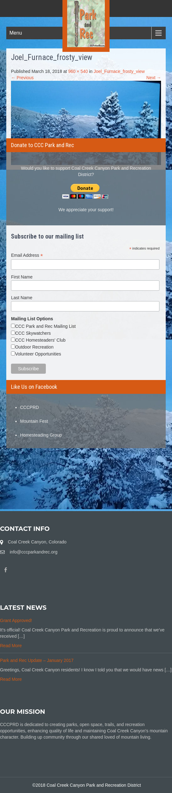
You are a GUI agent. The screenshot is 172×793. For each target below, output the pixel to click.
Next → (153, 77)
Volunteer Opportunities (38, 353)
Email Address (27, 255)
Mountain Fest (34, 421)
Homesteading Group (41, 435)
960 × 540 (78, 71)
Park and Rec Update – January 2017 (36, 660)
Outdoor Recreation (34, 347)
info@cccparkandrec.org (33, 551)
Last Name (21, 297)
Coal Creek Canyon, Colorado (37, 541)
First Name (21, 276)
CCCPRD (29, 407)
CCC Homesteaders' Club (40, 340)
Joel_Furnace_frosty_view (119, 71)
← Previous (22, 77)
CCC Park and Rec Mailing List (45, 326)
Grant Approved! (16, 620)
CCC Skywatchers (33, 333)
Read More (11, 645)
